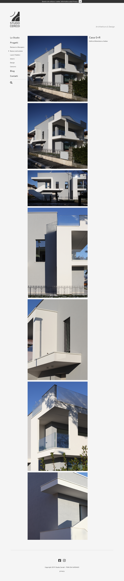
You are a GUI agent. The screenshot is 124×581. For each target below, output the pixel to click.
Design (12, 63)
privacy (62, 571)
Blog (12, 71)
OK (80, 1)
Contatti (14, 76)
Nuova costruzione (16, 51)
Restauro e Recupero (17, 47)
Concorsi (13, 66)
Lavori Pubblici (15, 55)
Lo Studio (14, 37)
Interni (12, 59)
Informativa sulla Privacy (69, 1)
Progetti (14, 42)
